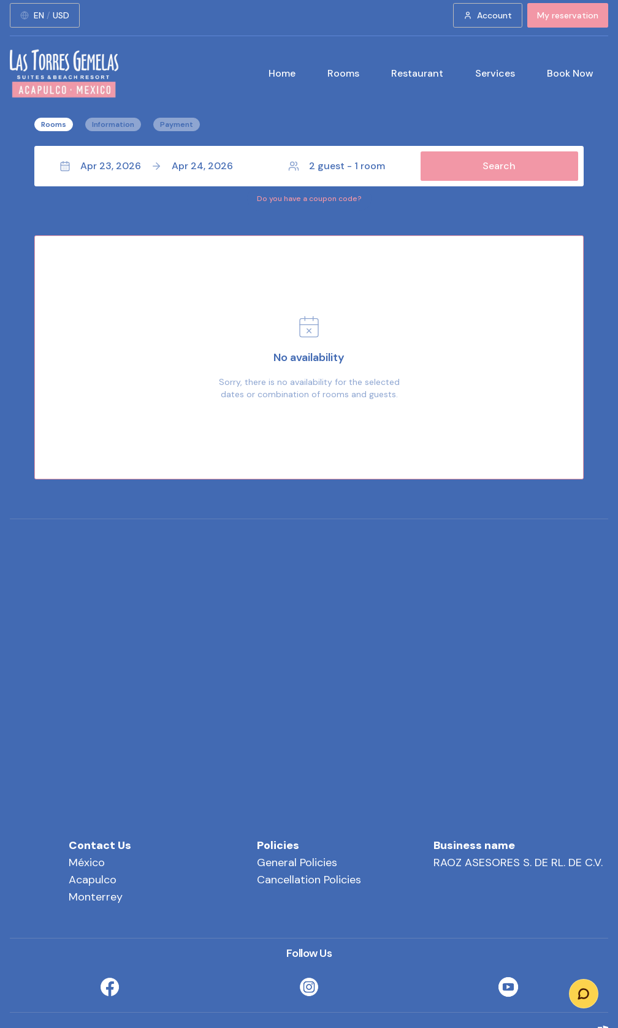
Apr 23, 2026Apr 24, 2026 (146, 165)
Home (282, 73)
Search (499, 165)
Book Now (570, 73)
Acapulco (92, 879)
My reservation (567, 15)
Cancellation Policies (309, 879)
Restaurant (417, 73)
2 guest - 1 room (336, 165)
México (87, 862)
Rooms (343, 73)
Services (495, 73)
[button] (309, 166)
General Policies (297, 862)
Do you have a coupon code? (309, 199)
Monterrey (96, 896)
